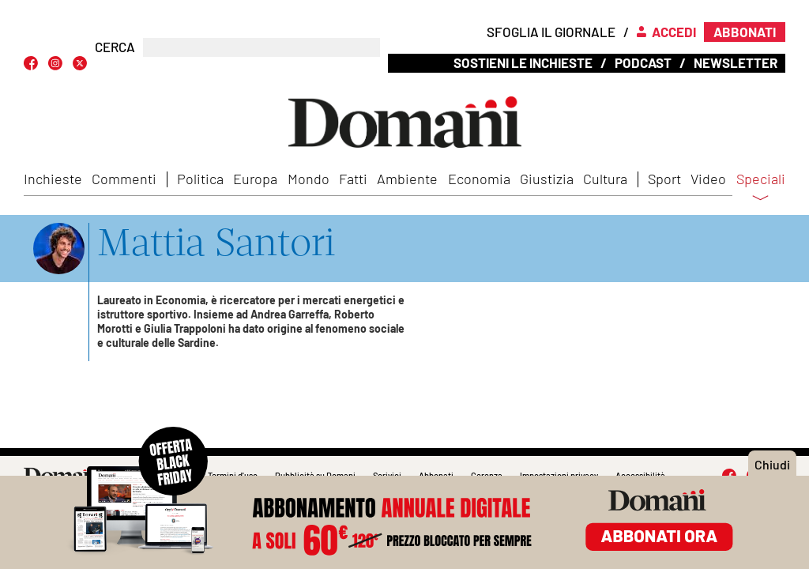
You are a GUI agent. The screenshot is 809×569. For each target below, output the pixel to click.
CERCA (115, 47)
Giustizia (547, 178)
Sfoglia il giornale (551, 32)
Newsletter (735, 62)
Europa (255, 178)
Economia (479, 178)
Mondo (308, 178)
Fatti (353, 178)
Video (708, 178)
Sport (664, 178)
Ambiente (407, 178)
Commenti (124, 178)
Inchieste (53, 178)
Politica (200, 178)
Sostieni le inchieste (523, 62)
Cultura (605, 178)
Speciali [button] (760, 188)
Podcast (643, 62)
